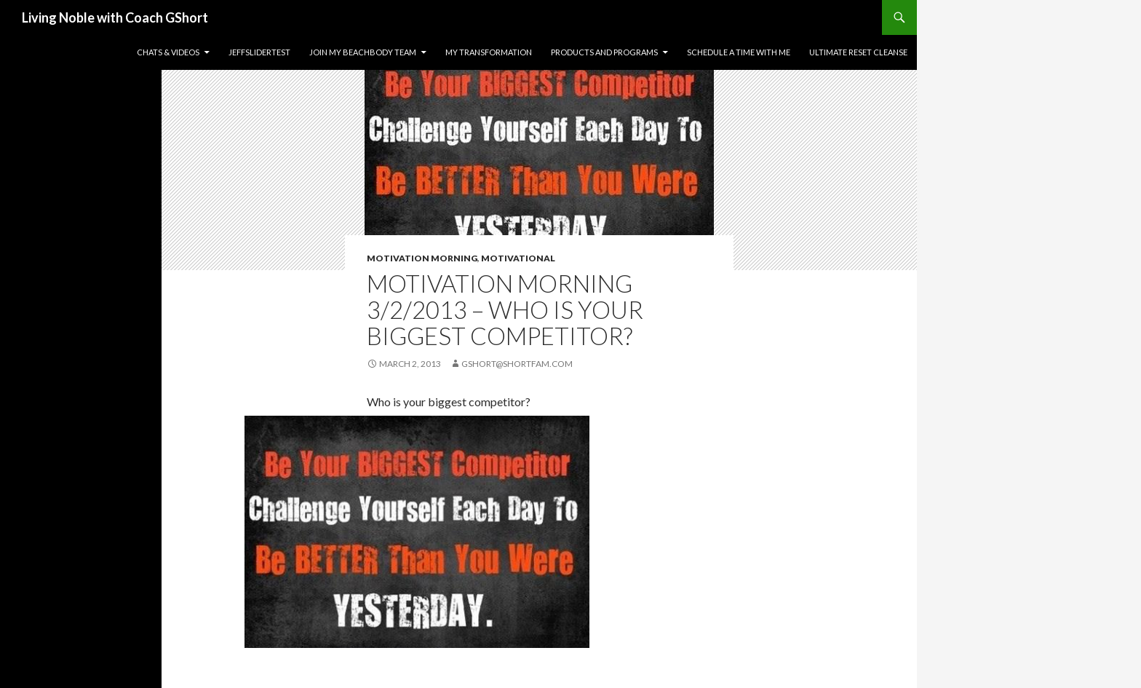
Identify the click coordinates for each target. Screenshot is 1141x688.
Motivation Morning (422, 258)
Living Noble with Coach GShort (115, 17)
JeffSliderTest (259, 52)
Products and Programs (604, 52)
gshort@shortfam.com (517, 363)
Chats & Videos (168, 52)
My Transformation (488, 52)
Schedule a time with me (738, 52)
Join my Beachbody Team (362, 52)
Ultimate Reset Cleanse (858, 52)
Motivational (518, 258)
